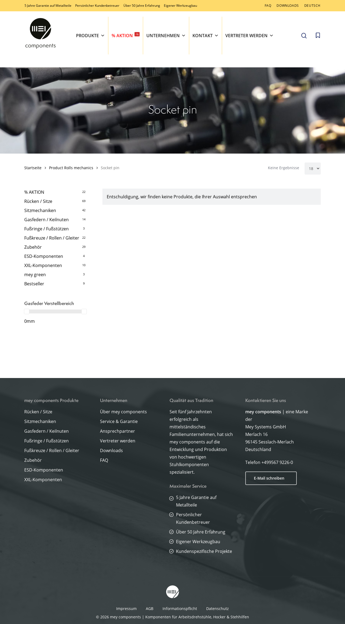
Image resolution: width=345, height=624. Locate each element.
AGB (149, 608)
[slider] (26, 311)
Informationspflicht (180, 608)
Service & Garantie (119, 421)
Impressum (126, 608)
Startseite (33, 167)
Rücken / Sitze (38, 201)
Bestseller (34, 284)
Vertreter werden (249, 35)
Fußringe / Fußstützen (46, 229)
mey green (35, 275)
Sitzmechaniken (40, 210)
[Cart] (318, 36)
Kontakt (205, 35)
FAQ (104, 460)
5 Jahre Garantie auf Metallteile (48, 5)
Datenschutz (217, 608)
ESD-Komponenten (43, 256)
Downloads (111, 450)
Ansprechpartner (117, 431)
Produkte (90, 35)
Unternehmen (166, 35)
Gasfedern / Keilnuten (46, 220)
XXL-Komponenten (43, 265)
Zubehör (33, 247)
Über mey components (123, 412)
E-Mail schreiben (269, 478)
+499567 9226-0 (277, 462)
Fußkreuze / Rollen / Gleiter (51, 238)
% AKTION (126, 35)
